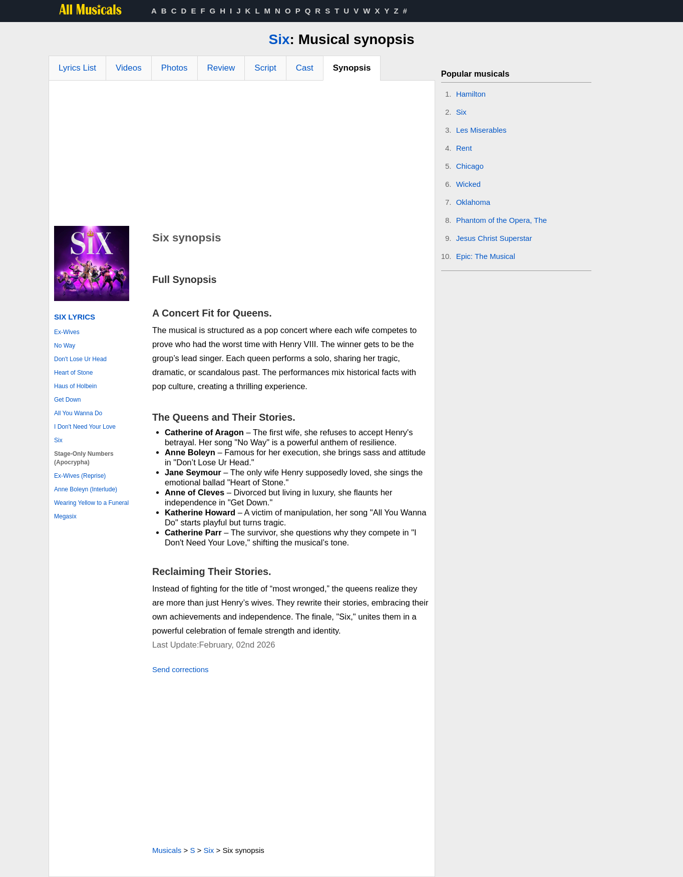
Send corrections (180, 669)
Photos (174, 68)
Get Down (67, 399)
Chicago (470, 166)
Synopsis (352, 68)
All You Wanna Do (78, 413)
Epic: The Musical (485, 256)
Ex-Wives (67, 332)
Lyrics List (77, 68)
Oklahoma (473, 202)
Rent (464, 148)
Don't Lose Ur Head (80, 359)
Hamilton (471, 94)
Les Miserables (481, 130)
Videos (129, 68)
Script (265, 68)
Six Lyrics (74, 317)
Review (221, 68)
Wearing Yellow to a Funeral (91, 502)
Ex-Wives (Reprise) (80, 475)
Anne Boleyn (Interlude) (85, 489)
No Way (64, 345)
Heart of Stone (73, 372)
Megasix (65, 516)
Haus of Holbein (75, 386)
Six (279, 39)
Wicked (468, 184)
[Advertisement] (242, 156)
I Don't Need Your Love (85, 426)
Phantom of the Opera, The (501, 220)
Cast (304, 68)
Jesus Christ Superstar (494, 238)
